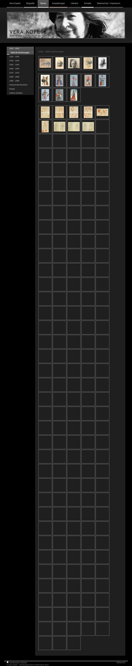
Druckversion (13, 662)
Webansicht (121, 662)
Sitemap (24, 662)
